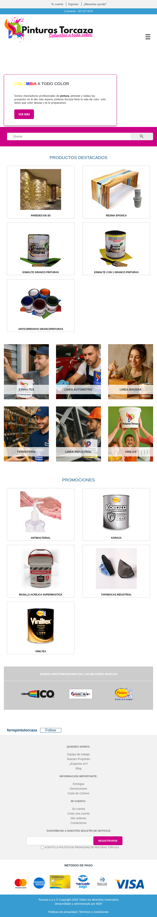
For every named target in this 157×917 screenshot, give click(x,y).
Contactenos (79, 823)
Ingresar (73, 4)
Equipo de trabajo (78, 754)
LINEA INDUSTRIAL (78, 451)
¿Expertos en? (78, 763)
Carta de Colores (78, 793)
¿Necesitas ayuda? (95, 4)
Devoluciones (78, 788)
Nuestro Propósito (78, 759)
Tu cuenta (57, 4)
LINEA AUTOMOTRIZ (78, 389)
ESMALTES (26, 389)
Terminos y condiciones (94, 912)
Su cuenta (78, 808)
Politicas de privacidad (62, 912)
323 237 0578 (85, 11)
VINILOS (130, 451)
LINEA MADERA (130, 389)
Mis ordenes (78, 818)
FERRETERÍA (26, 451)
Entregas (78, 784)
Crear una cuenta (78, 813)
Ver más (24, 114)
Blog (78, 768)
